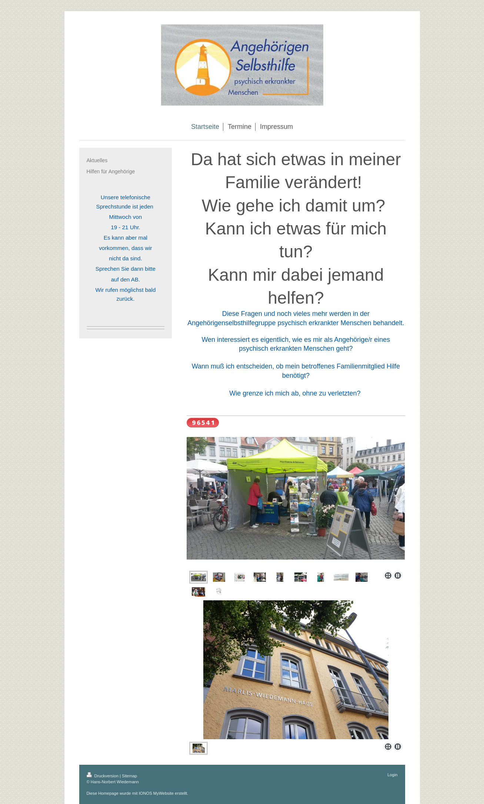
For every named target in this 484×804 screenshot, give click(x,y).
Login (392, 775)
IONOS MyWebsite (156, 793)
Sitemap (129, 776)
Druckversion (103, 776)
